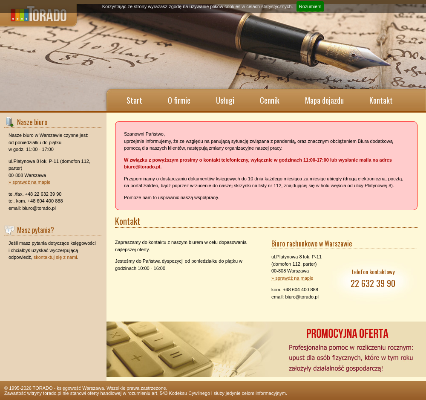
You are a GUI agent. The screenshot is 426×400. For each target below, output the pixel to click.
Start (134, 100)
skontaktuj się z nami (55, 257)
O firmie (179, 100)
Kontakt (381, 100)
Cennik (269, 100)
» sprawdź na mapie (29, 182)
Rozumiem (310, 6)
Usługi (225, 100)
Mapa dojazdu (324, 100)
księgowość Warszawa (80, 388)
